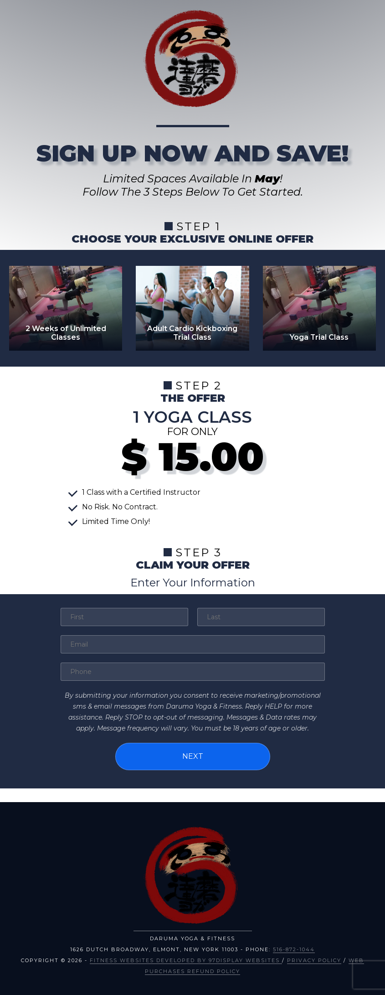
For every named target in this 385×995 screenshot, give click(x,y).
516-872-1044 (294, 949)
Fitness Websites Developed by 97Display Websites (186, 960)
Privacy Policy (314, 960)
